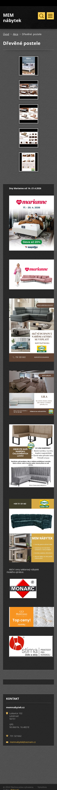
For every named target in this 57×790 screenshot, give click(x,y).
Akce (15, 34)
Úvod (6, 34)
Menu (50, 15)
